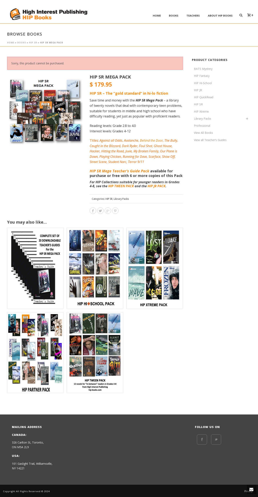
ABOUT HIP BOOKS (220, 15)
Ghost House (163, 146)
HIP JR (198, 90)
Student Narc (117, 162)
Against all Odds (111, 140)
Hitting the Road (112, 151)
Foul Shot (145, 146)
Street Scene (98, 162)
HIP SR (33, 42)
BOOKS (173, 15)
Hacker (95, 151)
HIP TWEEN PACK (121, 186)
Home (157, 15)
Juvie (128, 151)
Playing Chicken (110, 156)
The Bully (170, 140)
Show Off (168, 156)
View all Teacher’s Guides (210, 140)
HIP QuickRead (203, 97)
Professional (202, 126)
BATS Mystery (203, 69)
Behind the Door (151, 140)
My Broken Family (145, 151)
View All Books (203, 133)
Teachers (193, 15)
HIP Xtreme (201, 111)
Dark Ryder (129, 146)
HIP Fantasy (202, 76)
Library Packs (121, 199)
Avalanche (131, 140)
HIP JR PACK (156, 186)
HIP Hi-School (203, 83)
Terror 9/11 (136, 162)
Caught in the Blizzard (105, 146)
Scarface (154, 156)
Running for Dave (135, 156)
